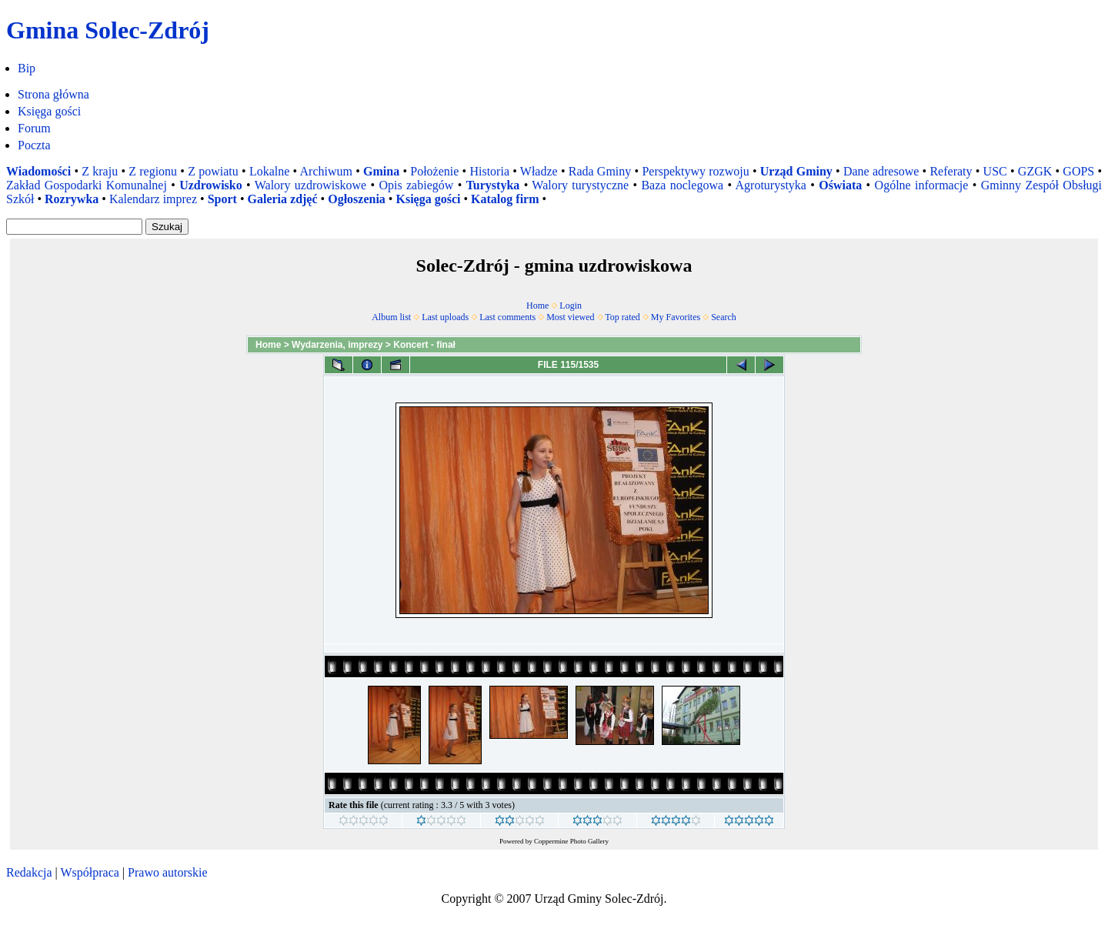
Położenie (434, 171)
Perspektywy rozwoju (695, 171)
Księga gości (49, 111)
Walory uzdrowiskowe (310, 185)
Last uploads (445, 317)
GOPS (1078, 171)
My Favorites (675, 317)
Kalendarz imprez (153, 198)
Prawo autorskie (168, 872)
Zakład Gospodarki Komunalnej (86, 185)
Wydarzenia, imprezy (337, 344)
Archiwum (326, 171)
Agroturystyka (771, 185)
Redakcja (29, 872)
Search (723, 317)
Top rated (622, 317)
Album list (391, 317)
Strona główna (53, 94)
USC (995, 171)
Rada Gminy (600, 171)
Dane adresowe (881, 171)
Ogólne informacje (922, 185)
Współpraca (89, 872)
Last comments (507, 317)
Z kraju (100, 171)
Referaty (950, 171)
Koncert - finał (424, 344)
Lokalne (269, 171)
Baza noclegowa (682, 185)
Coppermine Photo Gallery (571, 841)
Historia (489, 171)
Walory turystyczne (580, 185)
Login (570, 305)
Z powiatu (213, 171)
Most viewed (570, 317)
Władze (539, 171)
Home (537, 305)
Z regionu (152, 171)
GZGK (1035, 171)
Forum (34, 128)
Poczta (34, 145)
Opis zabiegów (416, 185)
